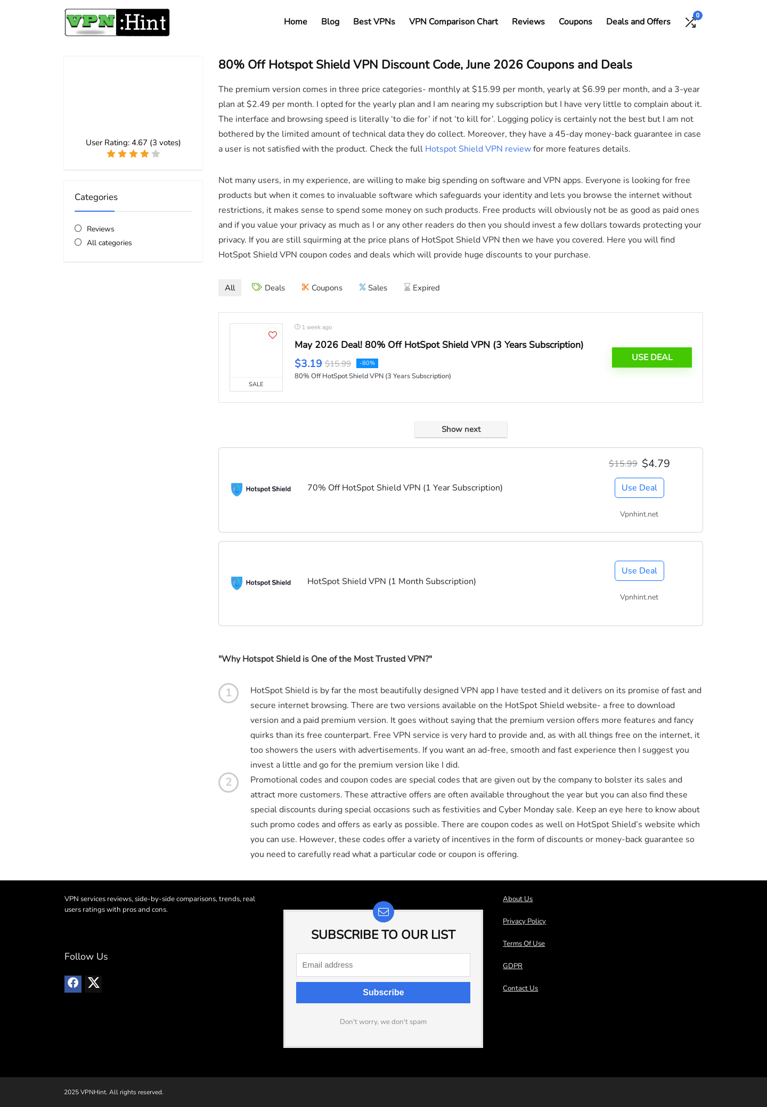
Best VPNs (374, 22)
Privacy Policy (524, 921)
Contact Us (520, 988)
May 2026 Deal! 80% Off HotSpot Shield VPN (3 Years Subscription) (439, 344)
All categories (109, 243)
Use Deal (652, 357)
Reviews (528, 22)
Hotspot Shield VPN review (478, 149)
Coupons (575, 22)
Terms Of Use (524, 943)
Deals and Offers (638, 22)
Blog (330, 22)
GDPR (513, 966)
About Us (518, 899)
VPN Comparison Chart (453, 22)
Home (295, 22)
